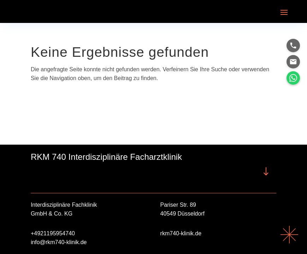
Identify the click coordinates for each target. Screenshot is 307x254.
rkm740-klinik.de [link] (180, 233)
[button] (284, 11)
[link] (289, 241)
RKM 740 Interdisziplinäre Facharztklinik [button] (106, 157)
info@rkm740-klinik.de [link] (59, 242)
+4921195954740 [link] (53, 233)
